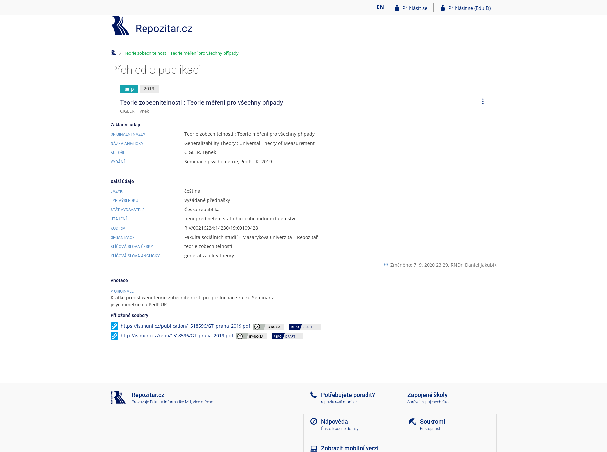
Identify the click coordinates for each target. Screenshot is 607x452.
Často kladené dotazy (340, 428)
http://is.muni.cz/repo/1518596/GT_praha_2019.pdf (177, 335)
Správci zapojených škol (428, 402)
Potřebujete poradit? (348, 394)
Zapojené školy (427, 394)
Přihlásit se (414, 8)
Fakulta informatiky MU (170, 402)
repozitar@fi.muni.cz (339, 402)
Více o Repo (203, 402)
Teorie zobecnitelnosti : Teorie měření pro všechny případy (181, 53)
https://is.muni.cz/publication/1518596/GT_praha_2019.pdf (185, 326)
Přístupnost (430, 428)
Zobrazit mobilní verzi (350, 448)
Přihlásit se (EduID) (469, 8)
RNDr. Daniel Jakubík (473, 265)
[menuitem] (480, 102)
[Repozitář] (152, 25)
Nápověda (334, 421)
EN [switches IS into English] (380, 7)
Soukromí (432, 421)
